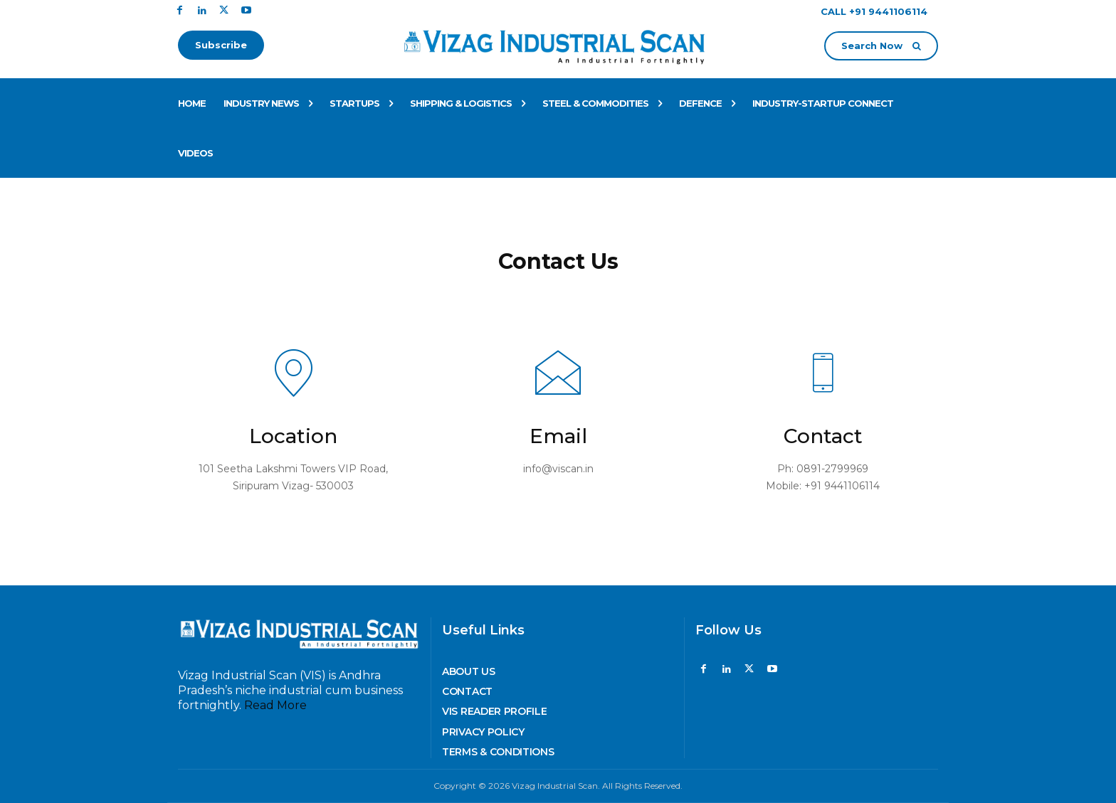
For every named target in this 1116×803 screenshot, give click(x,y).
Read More (275, 705)
